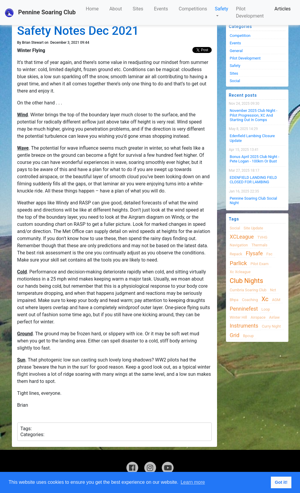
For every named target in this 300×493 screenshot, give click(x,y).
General (236, 50)
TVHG (262, 237)
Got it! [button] (281, 482)
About (115, 9)
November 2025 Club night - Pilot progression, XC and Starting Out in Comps (253, 115)
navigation (239, 245)
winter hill (238, 317)
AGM (276, 300)
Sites (138, 9)
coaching (250, 300)
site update (253, 228)
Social (235, 81)
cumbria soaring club (248, 290)
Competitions (193, 9)
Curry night (271, 326)
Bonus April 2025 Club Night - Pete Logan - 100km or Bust (254, 158)
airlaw (274, 317)
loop (265, 309)
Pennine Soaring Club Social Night (253, 200)
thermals (260, 245)
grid (235, 335)
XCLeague (242, 237)
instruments (244, 326)
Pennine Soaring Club (40, 12)
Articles (282, 9)
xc (264, 299)
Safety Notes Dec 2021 (78, 31)
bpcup (248, 336)
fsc (269, 254)
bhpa (234, 300)
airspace (258, 317)
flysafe (254, 253)
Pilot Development (250, 12)
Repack (236, 254)
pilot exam (260, 264)
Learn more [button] (192, 482)
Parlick (238, 263)
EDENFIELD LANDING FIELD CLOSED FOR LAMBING (253, 179)
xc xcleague (240, 272)
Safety (221, 9)
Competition (240, 35)
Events (161, 9)
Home (92, 9)
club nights (246, 280)
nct (273, 290)
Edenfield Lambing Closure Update (252, 138)
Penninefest (244, 309)
